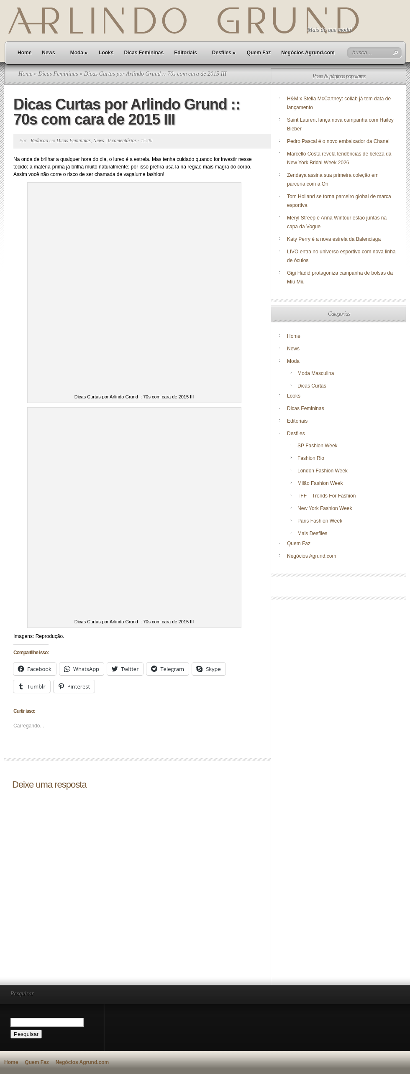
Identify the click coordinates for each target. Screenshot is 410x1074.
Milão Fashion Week (320, 483)
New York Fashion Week (324, 508)
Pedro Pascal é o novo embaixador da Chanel (339, 141)
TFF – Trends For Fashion (326, 496)
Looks (106, 53)
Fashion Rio (310, 458)
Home (24, 53)
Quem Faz (259, 53)
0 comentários (122, 140)
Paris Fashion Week (319, 521)
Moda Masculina (315, 373)
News (48, 53)
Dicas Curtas (311, 386)
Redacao (39, 140)
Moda (78, 53)
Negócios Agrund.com (308, 53)
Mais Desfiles (312, 533)
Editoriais (185, 53)
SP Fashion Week (317, 446)
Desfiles (224, 53)
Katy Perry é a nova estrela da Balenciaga (334, 239)
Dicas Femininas (144, 53)
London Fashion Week (322, 471)
